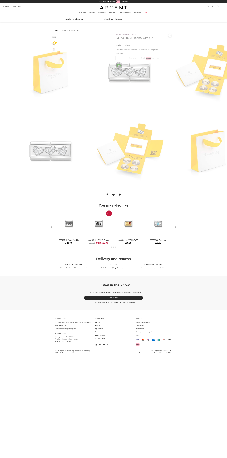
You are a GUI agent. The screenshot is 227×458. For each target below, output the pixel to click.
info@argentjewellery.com (118, 268)
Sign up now (113, 297)
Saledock (75, 353)
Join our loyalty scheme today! (113, 19)
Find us (97, 325)
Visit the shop (16, 6)
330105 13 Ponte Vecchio (69, 240)
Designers (92, 13)
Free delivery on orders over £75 (74, 19)
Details (118, 45)
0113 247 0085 (62, 325)
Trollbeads (113, 13)
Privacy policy (140, 328)
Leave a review (100, 335)
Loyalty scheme (100, 338)
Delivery (127, 45)
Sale (146, 13)
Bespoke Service (125, 13)
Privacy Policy (132, 302)
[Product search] (207, 6)
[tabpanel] (51, 72)
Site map (87, 350)
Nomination (102, 13)
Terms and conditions (143, 322)
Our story (5, 6)
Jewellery (82, 13)
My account (99, 328)
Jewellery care (100, 332)
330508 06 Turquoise (158, 240)
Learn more (124, 1)
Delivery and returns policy (144, 332)
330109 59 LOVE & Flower (98, 240)
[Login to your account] (212, 6)
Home (56, 30)
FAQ (137, 335)
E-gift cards (138, 13)
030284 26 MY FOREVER (128, 240)
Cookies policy (140, 325)
